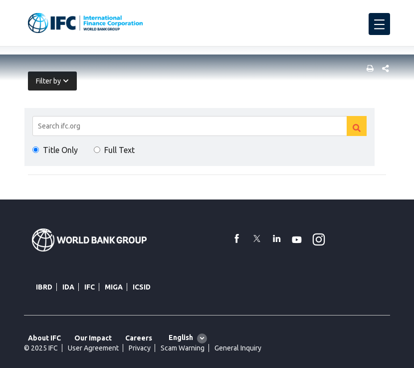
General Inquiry (237, 348)
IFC (89, 287)
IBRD (44, 287)
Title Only (60, 150)
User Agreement (93, 348)
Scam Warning (183, 348)
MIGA (114, 287)
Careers (138, 338)
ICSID (142, 287)
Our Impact (93, 338)
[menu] (379, 24)
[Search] (199, 126)
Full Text (119, 150)
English (181, 338)
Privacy (140, 348)
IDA (68, 287)
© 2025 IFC (41, 348)
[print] (368, 69)
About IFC (44, 338)
